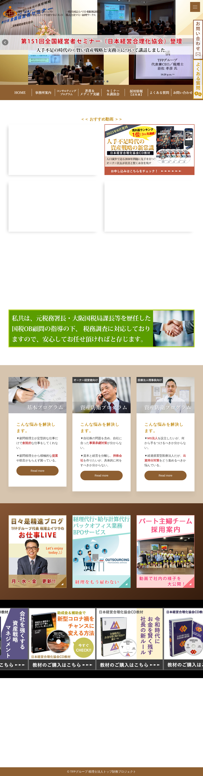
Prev (5, 42)
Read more (37, 470)
